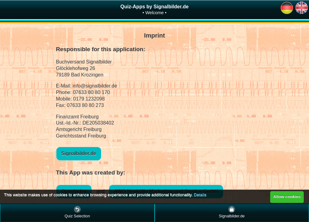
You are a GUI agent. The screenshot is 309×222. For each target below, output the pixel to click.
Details (200, 194)
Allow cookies (287, 196)
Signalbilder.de (78, 153)
